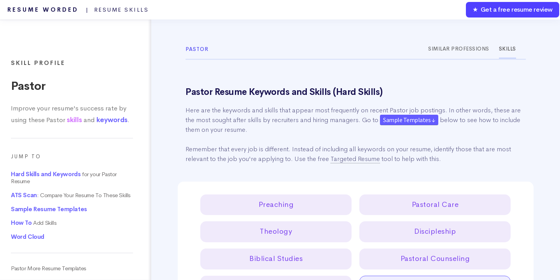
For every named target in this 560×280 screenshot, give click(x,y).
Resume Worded (78, 9)
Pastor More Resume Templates (48, 268)
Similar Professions (458, 49)
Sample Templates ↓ (409, 120)
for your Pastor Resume (64, 178)
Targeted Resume (355, 159)
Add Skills (33, 222)
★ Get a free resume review (512, 9)
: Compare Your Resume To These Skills (71, 195)
